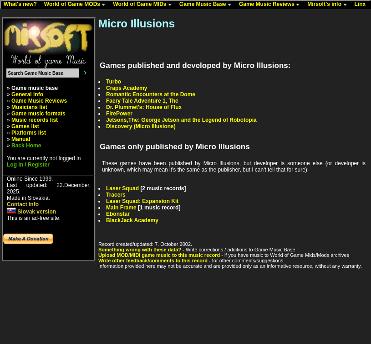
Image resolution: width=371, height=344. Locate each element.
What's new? (22, 4)
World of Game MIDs (144, 4)
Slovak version (31, 211)
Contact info (23, 204)
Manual (20, 139)
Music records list (34, 120)
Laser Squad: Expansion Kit (142, 201)
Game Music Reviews (272, 4)
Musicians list (29, 107)
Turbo (113, 81)
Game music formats (38, 113)
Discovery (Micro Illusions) (141, 126)
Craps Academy (126, 88)
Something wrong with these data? (139, 249)
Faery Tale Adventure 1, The (142, 101)
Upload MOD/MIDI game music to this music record (159, 255)
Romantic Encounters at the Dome (150, 94)
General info (27, 94)
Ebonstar (118, 214)
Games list (25, 126)
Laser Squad (122, 188)
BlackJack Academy (132, 220)
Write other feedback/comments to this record (153, 260)
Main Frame (121, 207)
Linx (362, 4)
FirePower (119, 113)
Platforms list (28, 133)
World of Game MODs (77, 4)
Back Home (26, 145)
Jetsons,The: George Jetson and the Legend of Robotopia (181, 120)
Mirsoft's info (329, 4)
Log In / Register (28, 165)
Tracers (116, 195)
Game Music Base (207, 4)
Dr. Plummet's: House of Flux (144, 107)
